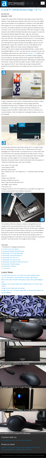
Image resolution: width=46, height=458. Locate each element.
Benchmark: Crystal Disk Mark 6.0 (12, 255)
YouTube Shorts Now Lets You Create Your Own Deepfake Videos (20, 275)
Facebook (11, 440)
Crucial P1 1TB (32, 53)
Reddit (25, 440)
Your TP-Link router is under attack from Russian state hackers (19, 277)
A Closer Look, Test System (11, 249)
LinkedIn (19, 440)
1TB (10, 108)
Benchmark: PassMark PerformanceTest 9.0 (15, 262)
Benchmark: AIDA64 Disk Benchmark (13, 251)
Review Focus (13, 449)
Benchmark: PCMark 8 (9, 266)
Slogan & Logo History (25, 449)
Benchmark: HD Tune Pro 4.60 (11, 260)
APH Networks (16, 2)
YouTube (4, 440)
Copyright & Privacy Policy (31, 447)
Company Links (17, 447)
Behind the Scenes (6, 447)
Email (30, 440)
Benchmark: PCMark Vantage (11, 264)
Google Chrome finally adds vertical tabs (13, 288)
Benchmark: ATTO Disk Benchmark (13, 253)
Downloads (4, 449)
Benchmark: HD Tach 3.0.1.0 (11, 257)
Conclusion (6, 268)
